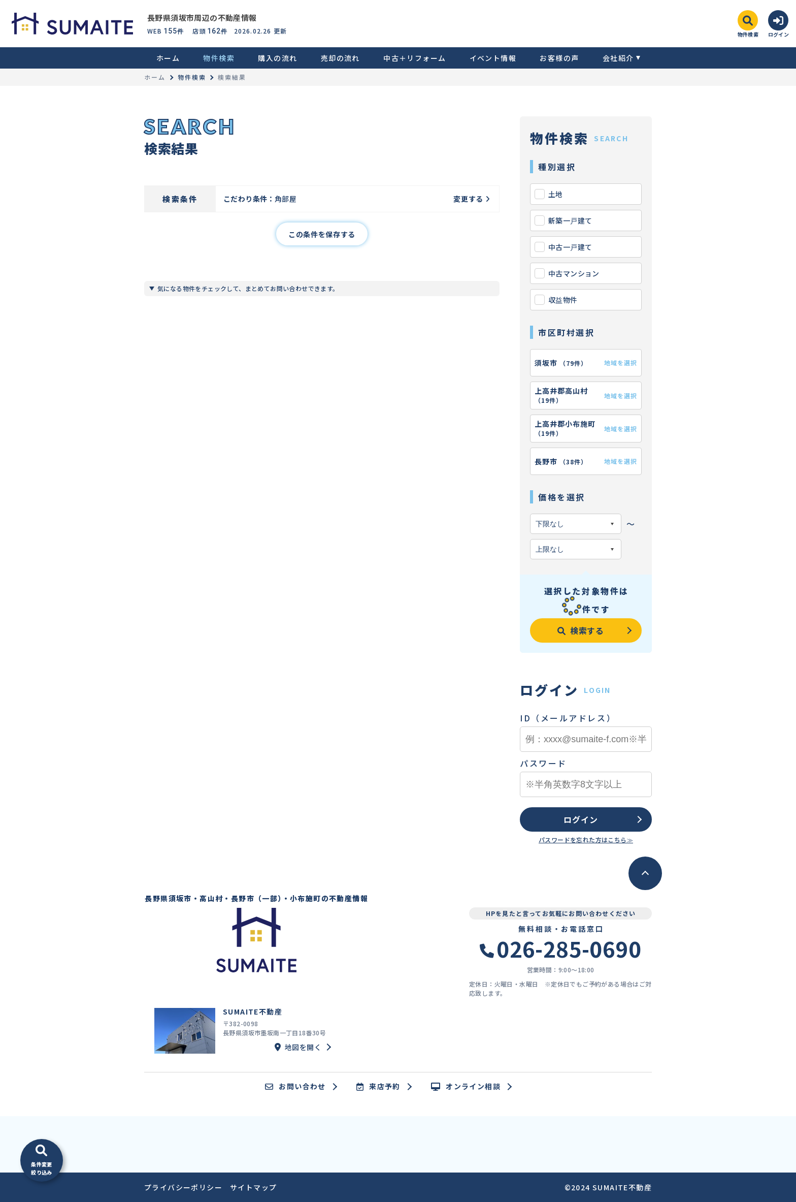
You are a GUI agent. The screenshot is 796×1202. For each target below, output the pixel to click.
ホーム (168, 58)
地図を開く (298, 1047)
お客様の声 (559, 58)
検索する (580, 630)
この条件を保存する (321, 234)
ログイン (580, 819)
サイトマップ (253, 1187)
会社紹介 (618, 58)
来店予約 (378, 1087)
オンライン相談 (466, 1087)
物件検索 (219, 58)
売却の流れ (340, 58)
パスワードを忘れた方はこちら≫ (586, 839)
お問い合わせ (295, 1087)
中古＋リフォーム (414, 58)
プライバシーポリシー (183, 1187)
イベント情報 (493, 58)
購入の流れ (277, 58)
